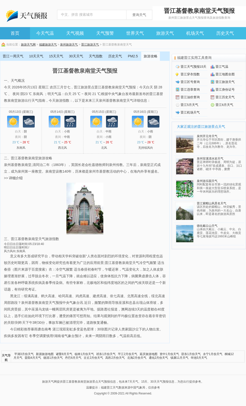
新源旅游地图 (45, 354)
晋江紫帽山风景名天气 (211, 203)
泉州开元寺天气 (207, 136)
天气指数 (96, 56)
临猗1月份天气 (84, 354)
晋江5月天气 (189, 105)
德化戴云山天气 (207, 225)
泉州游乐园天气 (207, 181)
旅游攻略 (150, 56)
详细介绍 (16, 178)
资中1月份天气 (169, 354)
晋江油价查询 (190, 97)
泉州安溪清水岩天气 (210, 158)
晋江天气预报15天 (193, 66)
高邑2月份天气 (115, 357)
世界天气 (135, 33)
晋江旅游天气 (90, 44)
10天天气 (36, 56)
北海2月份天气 (137, 357)
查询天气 (139, 15)
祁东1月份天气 (106, 354)
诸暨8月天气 (64, 354)
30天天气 (76, 56)
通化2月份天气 (158, 357)
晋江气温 (221, 66)
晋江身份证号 (225, 89)
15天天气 (56, 56)
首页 (15, 33)
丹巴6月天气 (73, 357)
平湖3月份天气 (24, 354)
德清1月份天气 (53, 357)
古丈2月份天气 (93, 357)
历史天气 (225, 33)
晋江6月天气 (224, 105)
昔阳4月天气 (33, 357)
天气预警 (105, 33)
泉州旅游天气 (69, 44)
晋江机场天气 (190, 112)
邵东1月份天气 (191, 354)
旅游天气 (165, 33)
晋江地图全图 (225, 74)
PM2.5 (133, 56)
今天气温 (45, 33)
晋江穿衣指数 (190, 74)
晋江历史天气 (225, 97)
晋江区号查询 (190, 82)
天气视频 (75, 33)
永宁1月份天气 (212, 354)
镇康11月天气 (179, 357)
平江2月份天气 (127, 354)
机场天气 (195, 33)
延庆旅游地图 (148, 354)
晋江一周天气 (13, 56)
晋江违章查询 (190, 89)
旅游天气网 (28, 44)
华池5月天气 (199, 357)
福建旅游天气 (48, 44)
